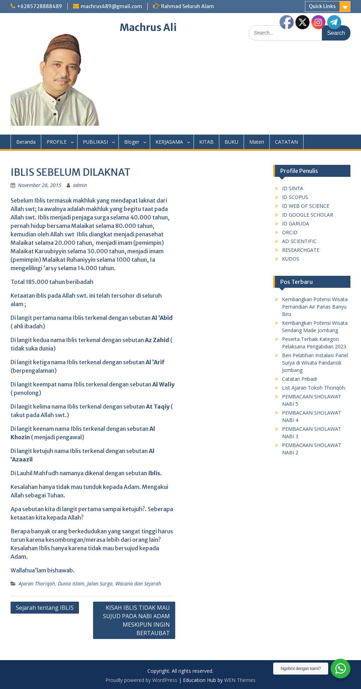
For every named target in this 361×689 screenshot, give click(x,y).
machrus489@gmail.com (111, 6)
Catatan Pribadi (299, 378)
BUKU (231, 141)
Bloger (131, 141)
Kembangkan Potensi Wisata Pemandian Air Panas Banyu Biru (315, 306)
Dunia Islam (71, 583)
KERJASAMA (169, 141)
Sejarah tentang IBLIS (45, 608)
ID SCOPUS (295, 197)
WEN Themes (240, 680)
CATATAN (286, 141)
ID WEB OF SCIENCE (305, 206)
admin (80, 185)
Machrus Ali (148, 27)
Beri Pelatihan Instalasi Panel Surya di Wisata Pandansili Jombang (315, 362)
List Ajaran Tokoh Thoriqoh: (314, 387)
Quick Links (322, 6)
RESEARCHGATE (300, 250)
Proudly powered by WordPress (141, 680)
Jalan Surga (99, 583)
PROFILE (57, 141)
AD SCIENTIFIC (299, 241)
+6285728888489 (39, 6)
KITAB (206, 141)
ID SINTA (292, 188)
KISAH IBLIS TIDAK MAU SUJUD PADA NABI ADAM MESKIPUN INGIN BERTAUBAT (136, 620)
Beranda (26, 141)
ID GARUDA (295, 223)
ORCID (290, 232)
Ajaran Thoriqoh (37, 583)
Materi (256, 141)
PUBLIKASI (95, 141)
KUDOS (290, 258)
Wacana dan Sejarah (138, 583)
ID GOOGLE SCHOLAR (307, 214)
